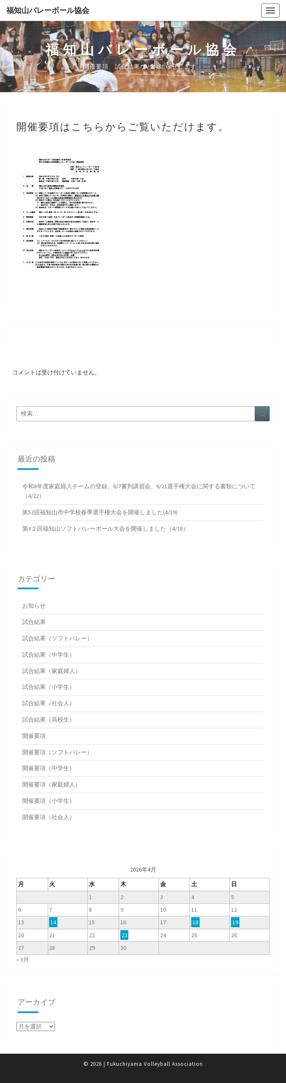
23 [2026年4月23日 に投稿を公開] (124, 935)
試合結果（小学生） (48, 687)
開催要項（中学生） (48, 768)
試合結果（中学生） (48, 654)
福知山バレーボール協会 (47, 10)
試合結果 (34, 622)
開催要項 (34, 736)
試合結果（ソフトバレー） (57, 638)
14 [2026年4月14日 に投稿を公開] (53, 922)
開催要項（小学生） (48, 801)
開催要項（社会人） (48, 817)
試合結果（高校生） (48, 719)
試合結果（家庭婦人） (51, 671)
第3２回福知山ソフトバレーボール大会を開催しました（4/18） (105, 528)
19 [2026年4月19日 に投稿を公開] (235, 922)
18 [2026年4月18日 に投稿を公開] (195, 922)
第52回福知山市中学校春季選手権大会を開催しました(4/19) (99, 512)
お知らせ (34, 605)
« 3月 (22, 959)
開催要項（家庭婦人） (51, 784)
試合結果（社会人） (48, 703)
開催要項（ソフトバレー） (57, 752)
